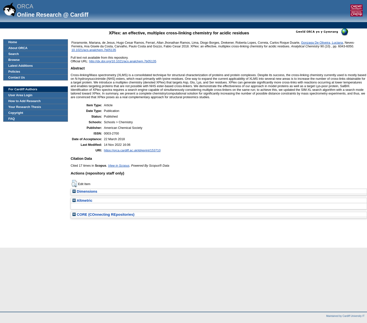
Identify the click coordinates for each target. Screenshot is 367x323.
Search (13, 54)
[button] (74, 183)
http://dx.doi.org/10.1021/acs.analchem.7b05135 (122, 61)
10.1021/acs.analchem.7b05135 (93, 50)
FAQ (11, 119)
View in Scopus (118, 165)
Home (12, 42)
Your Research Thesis (24, 107)
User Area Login (20, 95)
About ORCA (17, 48)
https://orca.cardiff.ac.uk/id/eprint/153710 (132, 150)
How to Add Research (24, 101)
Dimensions (84, 191)
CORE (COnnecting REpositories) (103, 214)
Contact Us (16, 77)
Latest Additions (20, 65)
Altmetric (82, 200)
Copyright (15, 113)
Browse (14, 60)
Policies (14, 71)
